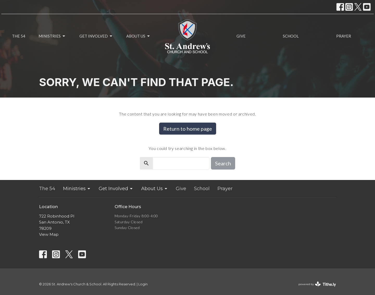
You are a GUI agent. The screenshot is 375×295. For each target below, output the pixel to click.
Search (223, 163)
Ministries (52, 36)
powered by (317, 284)
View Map (49, 234)
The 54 (18, 36)
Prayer (343, 36)
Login (143, 284)
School (291, 36)
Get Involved (96, 36)
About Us (138, 36)
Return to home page (187, 128)
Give (241, 36)
